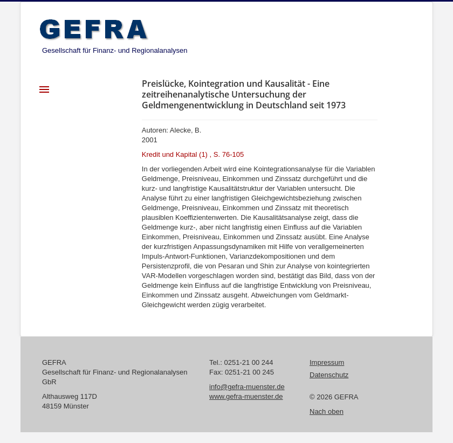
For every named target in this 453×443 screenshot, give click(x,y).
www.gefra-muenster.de (246, 396)
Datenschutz (329, 375)
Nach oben (327, 411)
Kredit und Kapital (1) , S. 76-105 (193, 154)
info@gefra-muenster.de (247, 387)
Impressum (327, 362)
